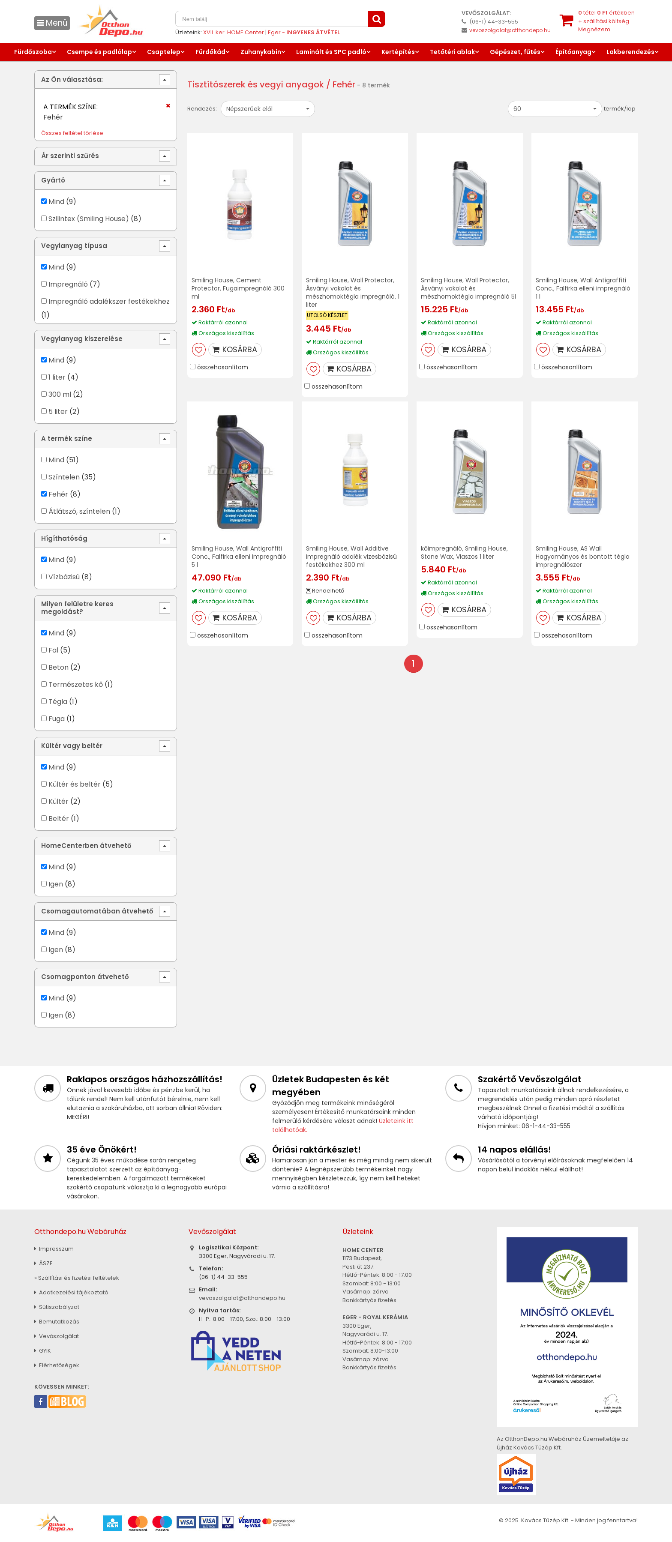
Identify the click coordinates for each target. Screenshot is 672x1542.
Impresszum (54, 1249)
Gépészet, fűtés (515, 52)
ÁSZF (43, 1263)
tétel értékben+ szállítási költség (606, 21)
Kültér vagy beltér (71, 745)
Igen (55, 884)
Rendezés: (202, 109)
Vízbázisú (64, 577)
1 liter (57, 377)
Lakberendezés (630, 52)
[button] (268, 109)
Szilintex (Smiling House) (88, 219)
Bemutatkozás (56, 1321)
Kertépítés (398, 52)
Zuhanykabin (260, 52)
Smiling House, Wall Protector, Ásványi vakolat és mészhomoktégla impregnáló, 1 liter (352, 292)
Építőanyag (573, 52)
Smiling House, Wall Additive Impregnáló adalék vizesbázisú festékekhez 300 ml (351, 556)
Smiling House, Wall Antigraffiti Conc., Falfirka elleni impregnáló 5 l (239, 556)
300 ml (59, 394)
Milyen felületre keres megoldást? (77, 607)
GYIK (42, 1351)
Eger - (304, 32)
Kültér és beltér (74, 784)
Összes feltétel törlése (72, 133)
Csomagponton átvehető (85, 976)
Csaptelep (163, 52)
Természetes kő (75, 684)
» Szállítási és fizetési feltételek (76, 1278)
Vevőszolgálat (56, 1336)
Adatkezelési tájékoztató (71, 1292)
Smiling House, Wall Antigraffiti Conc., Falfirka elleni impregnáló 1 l (583, 288)
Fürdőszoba (33, 52)
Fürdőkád (210, 52)
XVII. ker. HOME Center (233, 32)
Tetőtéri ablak (452, 52)
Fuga (56, 719)
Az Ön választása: (72, 79)
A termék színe (66, 438)
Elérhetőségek (56, 1365)
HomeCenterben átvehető (86, 845)
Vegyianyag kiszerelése (82, 338)
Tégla (57, 702)
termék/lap (620, 109)
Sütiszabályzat (56, 1307)
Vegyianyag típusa (74, 245)
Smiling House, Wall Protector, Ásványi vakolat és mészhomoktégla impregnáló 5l (468, 288)
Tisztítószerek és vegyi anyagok (255, 84)
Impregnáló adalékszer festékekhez (109, 301)
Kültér (58, 801)
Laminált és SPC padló (331, 52)
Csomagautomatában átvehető (97, 911)
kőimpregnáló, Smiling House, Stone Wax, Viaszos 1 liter (464, 552)
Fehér (58, 494)
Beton (58, 667)
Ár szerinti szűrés (70, 155)
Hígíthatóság (64, 538)
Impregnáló (68, 284)
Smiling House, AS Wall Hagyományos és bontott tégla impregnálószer (583, 556)
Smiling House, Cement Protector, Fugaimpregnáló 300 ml (238, 288)
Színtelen (64, 477)
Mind (56, 202)
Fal (53, 650)
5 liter (58, 411)
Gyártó (53, 180)
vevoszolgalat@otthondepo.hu (510, 30)
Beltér (58, 818)
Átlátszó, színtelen (79, 511)
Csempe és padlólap (99, 52)
